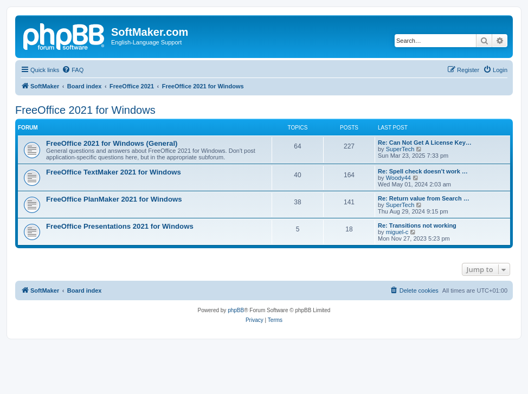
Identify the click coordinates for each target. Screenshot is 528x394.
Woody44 (398, 178)
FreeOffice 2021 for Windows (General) (111, 143)
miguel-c (397, 232)
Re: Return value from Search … (423, 198)
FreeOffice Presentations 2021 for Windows (120, 226)
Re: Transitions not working (417, 225)
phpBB (236, 310)
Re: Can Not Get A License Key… (425, 142)
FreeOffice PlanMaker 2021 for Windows (114, 199)
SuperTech (400, 149)
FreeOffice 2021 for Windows (85, 110)
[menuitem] (72, 69)
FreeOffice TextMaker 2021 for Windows (113, 172)
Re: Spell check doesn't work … (423, 171)
